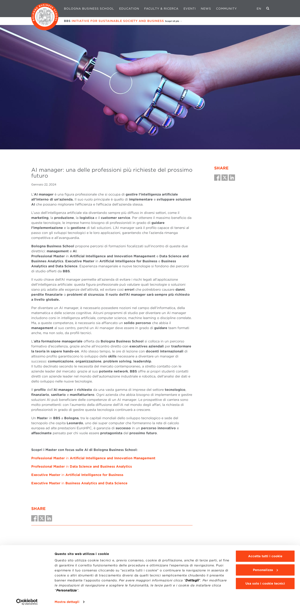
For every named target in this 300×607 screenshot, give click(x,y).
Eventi (190, 8)
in (93, 458)
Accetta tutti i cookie (265, 553)
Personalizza (265, 567)
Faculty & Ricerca (161, 8)
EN (259, 8)
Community (226, 8)
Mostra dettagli (67, 599)
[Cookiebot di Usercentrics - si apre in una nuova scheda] (27, 599)
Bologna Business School (89, 8)
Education (129, 8)
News (206, 8)
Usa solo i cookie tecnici (265, 580)
